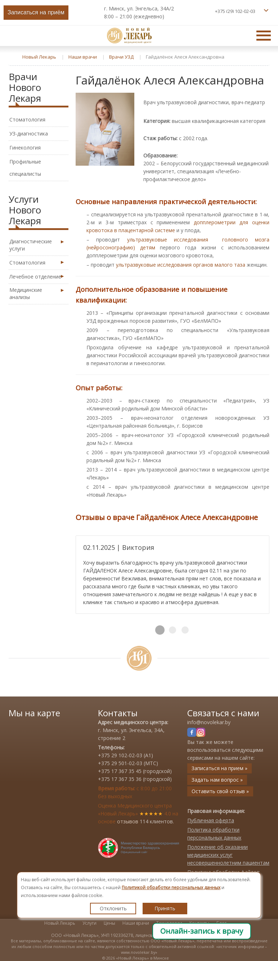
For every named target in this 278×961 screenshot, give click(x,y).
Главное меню (263, 35)
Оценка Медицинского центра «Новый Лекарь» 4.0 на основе (138, 813)
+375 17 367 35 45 (120, 771)
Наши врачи (135, 923)
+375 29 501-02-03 (120, 763)
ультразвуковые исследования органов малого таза (180, 264)
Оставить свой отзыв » (220, 791)
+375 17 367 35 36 (120, 779)
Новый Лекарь (59, 923)
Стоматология (27, 119)
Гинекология (25, 147)
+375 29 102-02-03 (120, 755)
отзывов (127, 821)
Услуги (89, 923)
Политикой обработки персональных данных (171, 887)
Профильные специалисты (25, 167)
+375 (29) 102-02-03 (235, 11)
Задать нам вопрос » (217, 779)
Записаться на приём (36, 12)
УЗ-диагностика (28, 133)
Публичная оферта (210, 820)
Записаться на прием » (219, 768)
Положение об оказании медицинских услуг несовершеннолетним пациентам (228, 854)
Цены (109, 923)
